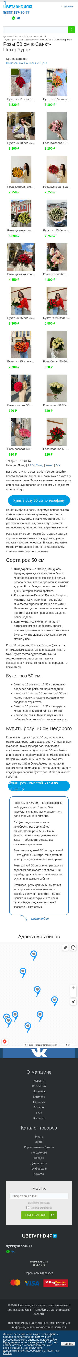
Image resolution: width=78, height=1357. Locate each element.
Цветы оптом (39, 1163)
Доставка (39, 1091)
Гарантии (39, 1102)
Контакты (39, 1096)
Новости (39, 1080)
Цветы (39, 1141)
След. (39, 465)
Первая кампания (40, 1207)
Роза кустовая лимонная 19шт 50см (31, 230)
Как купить (39, 1086)
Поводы (39, 1157)
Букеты (39, 1136)
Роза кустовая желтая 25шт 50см (29, 186)
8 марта (39, 1174)
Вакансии (39, 1118)
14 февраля (39, 1168)
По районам (39, 1152)
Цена (43, 63)
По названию (14, 63)
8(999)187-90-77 (16, 12)
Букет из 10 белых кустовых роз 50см (32, 143)
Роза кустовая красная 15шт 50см (30, 274)
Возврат (39, 1107)
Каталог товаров (39, 1127)
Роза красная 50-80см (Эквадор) (29, 405)
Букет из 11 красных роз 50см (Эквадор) (34, 99)
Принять (68, 1343)
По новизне (31, 63)
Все (58, 465)
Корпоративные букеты (39, 1147)
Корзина (68, 6)
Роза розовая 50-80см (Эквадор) (29, 449)
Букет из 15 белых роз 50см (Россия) (32, 317)
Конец (49, 465)
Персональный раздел (39, 1273)
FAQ (39, 1112)
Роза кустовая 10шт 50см (60, 143)
